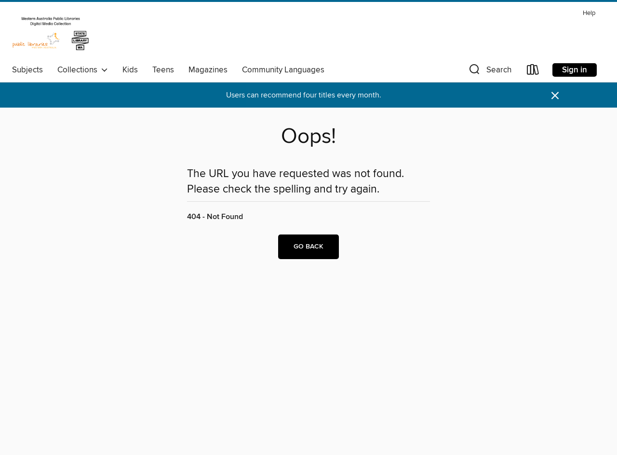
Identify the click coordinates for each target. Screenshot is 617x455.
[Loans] (533, 71)
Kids (130, 70)
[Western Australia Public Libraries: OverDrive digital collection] (50, 33)
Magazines (208, 70)
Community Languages (283, 70)
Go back (308, 246)
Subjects (27, 70)
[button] (489, 71)
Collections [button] (82, 70)
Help (589, 13)
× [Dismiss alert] (555, 96)
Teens (163, 70)
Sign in (574, 70)
